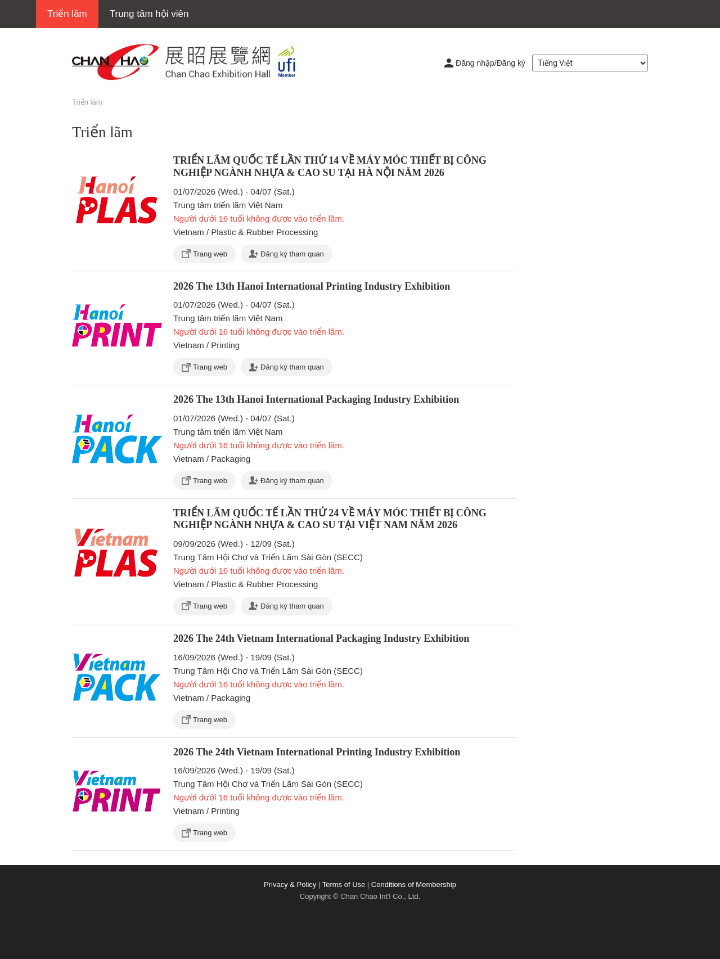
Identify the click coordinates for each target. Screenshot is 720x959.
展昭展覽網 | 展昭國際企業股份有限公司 (190, 62)
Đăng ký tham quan (292, 254)
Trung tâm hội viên (149, 13)
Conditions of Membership (413, 884)
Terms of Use (344, 884)
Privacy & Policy (290, 884)
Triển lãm (67, 13)
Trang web (210, 254)
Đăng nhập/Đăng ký (490, 62)
